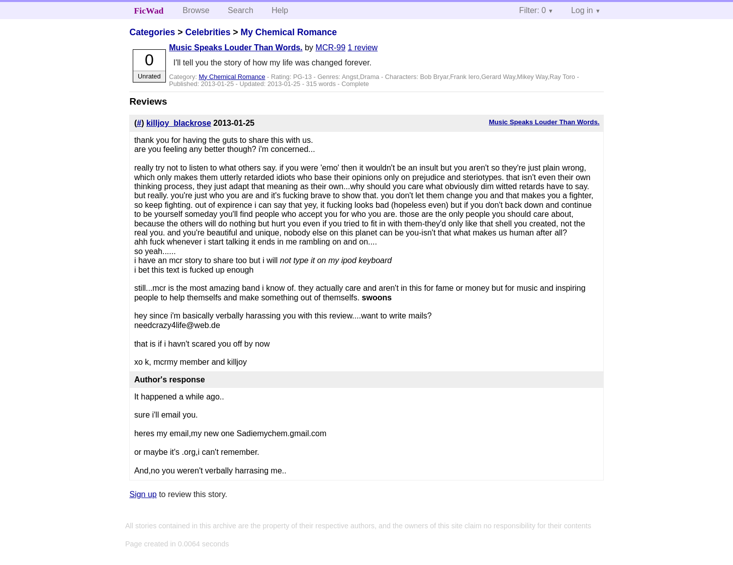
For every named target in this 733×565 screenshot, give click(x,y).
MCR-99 (331, 47)
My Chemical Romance (288, 32)
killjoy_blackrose (178, 123)
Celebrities (207, 32)
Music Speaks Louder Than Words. (236, 47)
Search (240, 10)
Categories (152, 32)
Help (279, 10)
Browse (195, 10)
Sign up (142, 494)
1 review (363, 47)
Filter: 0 (532, 10)
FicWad (149, 11)
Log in (582, 10)
